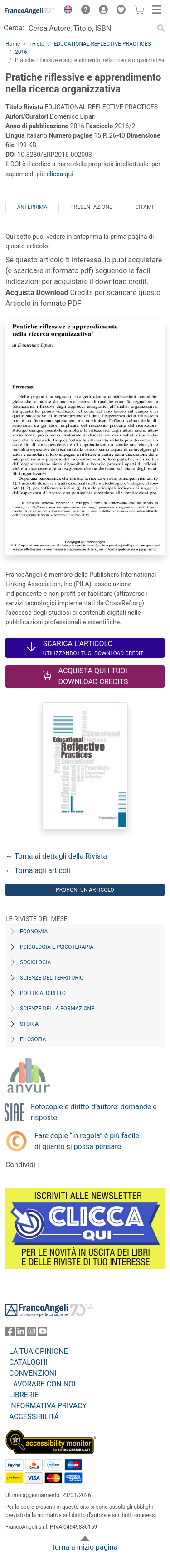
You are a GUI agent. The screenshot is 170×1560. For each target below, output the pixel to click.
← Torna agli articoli (37, 870)
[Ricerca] (161, 28)
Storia (29, 1024)
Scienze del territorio (52, 978)
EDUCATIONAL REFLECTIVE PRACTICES (102, 44)
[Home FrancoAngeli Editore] (30, 11)
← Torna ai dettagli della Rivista (56, 856)
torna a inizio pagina (85, 1547)
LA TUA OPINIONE (38, 1351)
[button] (66, 11)
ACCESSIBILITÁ (34, 1416)
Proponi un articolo (85, 890)
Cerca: (14, 28)
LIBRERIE (24, 1395)
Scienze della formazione (57, 1008)
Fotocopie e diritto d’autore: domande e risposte (94, 1112)
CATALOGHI (28, 1362)
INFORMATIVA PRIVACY (48, 1405)
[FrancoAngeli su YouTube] (42, 1333)
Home (12, 44)
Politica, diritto (43, 993)
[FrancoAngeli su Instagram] (31, 1333)
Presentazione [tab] (91, 207)
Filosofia (33, 1039)
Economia (34, 931)
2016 (21, 52)
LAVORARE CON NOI (42, 1384)
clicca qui (60, 174)
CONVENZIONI (32, 1373)
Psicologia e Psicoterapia (56, 947)
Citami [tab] (144, 207)
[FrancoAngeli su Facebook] (10, 1333)
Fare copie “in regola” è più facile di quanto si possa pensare (86, 1141)
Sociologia (35, 962)
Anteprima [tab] (32, 207)
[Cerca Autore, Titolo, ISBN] (90, 28)
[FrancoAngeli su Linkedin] (20, 1333)
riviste (36, 44)
